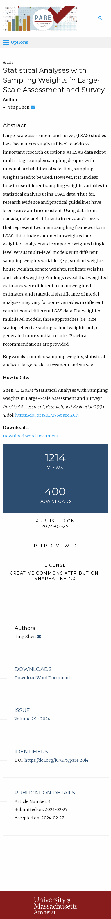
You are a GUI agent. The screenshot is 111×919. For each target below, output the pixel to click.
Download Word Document (31, 436)
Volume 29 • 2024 (32, 718)
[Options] (6, 42)
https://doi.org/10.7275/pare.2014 (47, 415)
